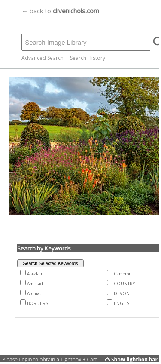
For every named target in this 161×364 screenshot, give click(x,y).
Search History (87, 58)
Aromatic (35, 293)
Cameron (123, 274)
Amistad (35, 284)
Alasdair (35, 274)
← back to (60, 10)
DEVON (122, 293)
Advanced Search (42, 58)
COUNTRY (124, 284)
